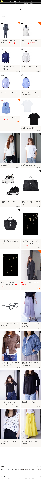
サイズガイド (20, 1)
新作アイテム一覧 (13, 3)
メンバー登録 (10, 1)
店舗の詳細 (25, 1)
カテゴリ (26, 3)
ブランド (19, 3)
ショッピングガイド (16, 1)
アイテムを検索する (40, 3)
